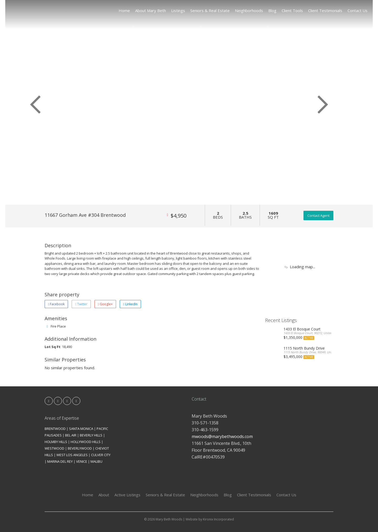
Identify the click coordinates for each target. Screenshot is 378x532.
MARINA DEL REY (60, 461)
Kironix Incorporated (218, 519)
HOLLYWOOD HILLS (86, 441)
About (103, 494)
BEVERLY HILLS (91, 435)
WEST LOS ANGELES (72, 454)
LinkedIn (130, 304)
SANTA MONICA (81, 428)
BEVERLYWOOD (80, 448)
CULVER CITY (101, 454)
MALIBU (96, 461)
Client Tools (292, 10)
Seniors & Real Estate (210, 10)
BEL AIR (70, 435)
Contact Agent (318, 215)
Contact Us (358, 10)
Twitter (81, 304)
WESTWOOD (54, 448)
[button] (32, 102)
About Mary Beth (150, 10)
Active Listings (127, 494)
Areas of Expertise (62, 418)
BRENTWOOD (55, 428)
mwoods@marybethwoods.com (222, 436)
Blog (272, 10)
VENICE (81, 461)
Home (124, 10)
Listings (178, 10)
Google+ (105, 304)
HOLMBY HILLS (56, 441)
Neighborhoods (249, 10)
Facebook (56, 304)
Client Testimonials (325, 10)
